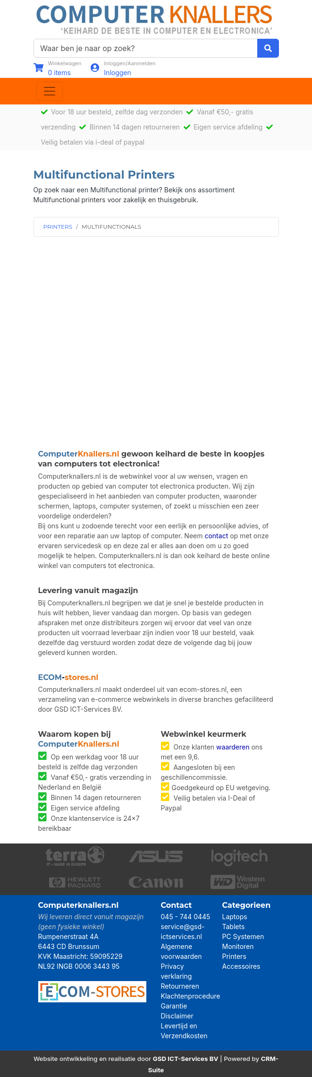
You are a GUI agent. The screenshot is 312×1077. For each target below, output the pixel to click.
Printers (234, 956)
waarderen (232, 747)
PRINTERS (58, 226)
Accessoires (241, 966)
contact (216, 536)
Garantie (174, 1006)
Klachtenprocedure (190, 996)
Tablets (233, 926)
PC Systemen (243, 936)
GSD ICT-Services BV (186, 1058)
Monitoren (238, 946)
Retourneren (180, 986)
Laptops (234, 917)
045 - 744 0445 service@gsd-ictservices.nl (186, 926)
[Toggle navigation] (49, 91)
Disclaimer (177, 1016)
